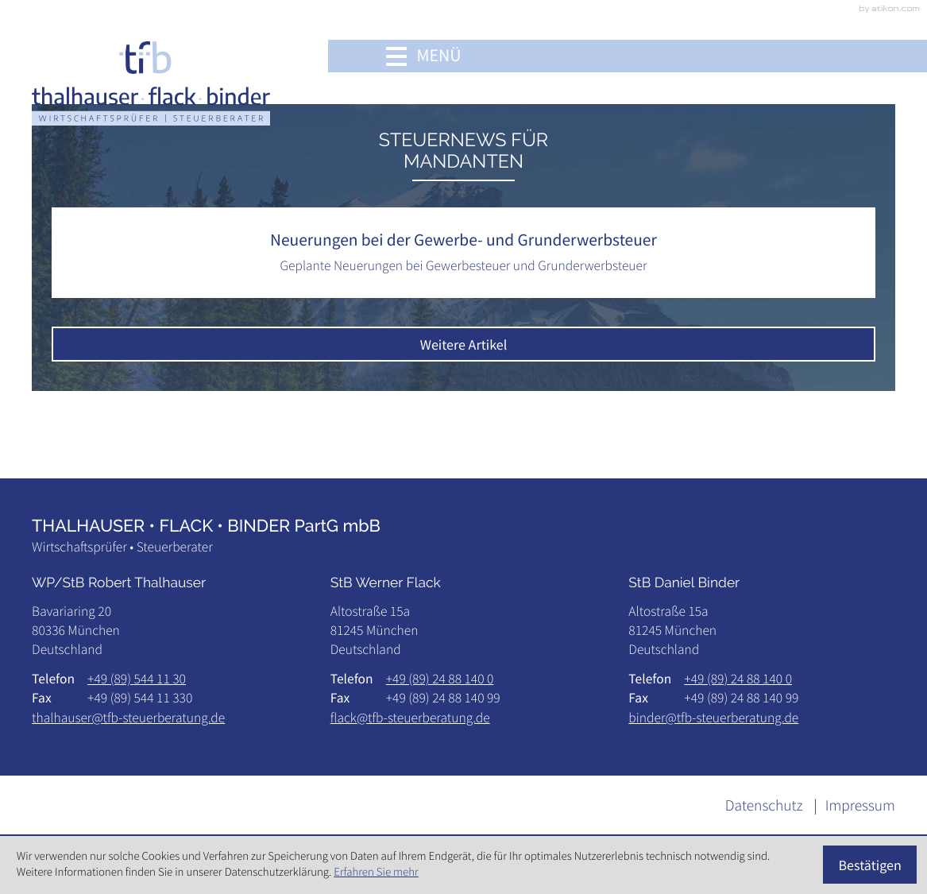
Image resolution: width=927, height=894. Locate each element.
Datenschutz (764, 805)
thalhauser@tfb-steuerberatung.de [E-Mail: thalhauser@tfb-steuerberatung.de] (128, 717)
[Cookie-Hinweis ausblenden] (870, 865)
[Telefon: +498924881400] (440, 678)
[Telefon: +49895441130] (136, 678)
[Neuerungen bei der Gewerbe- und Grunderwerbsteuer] (464, 252)
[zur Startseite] (151, 83)
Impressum (860, 805)
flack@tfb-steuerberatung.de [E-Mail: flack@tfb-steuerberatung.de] (410, 717)
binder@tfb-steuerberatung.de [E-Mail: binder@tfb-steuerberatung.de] (713, 717)
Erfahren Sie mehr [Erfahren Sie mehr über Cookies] (376, 872)
